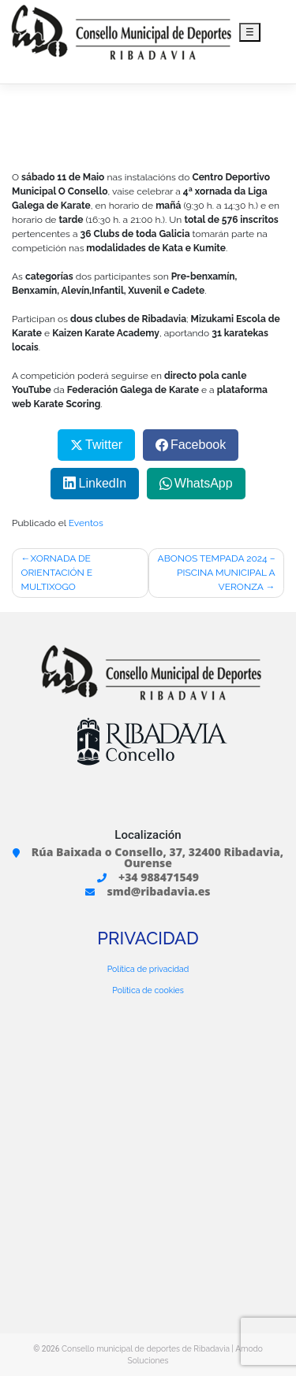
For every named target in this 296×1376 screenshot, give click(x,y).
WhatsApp (203, 483)
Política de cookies (147, 990)
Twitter (103, 444)
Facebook (198, 444)
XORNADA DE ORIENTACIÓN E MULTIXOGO (57, 572)
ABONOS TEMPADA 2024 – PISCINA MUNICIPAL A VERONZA (216, 572)
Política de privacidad (148, 969)
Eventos (86, 523)
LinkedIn (103, 483)
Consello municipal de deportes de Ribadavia (146, 1348)
